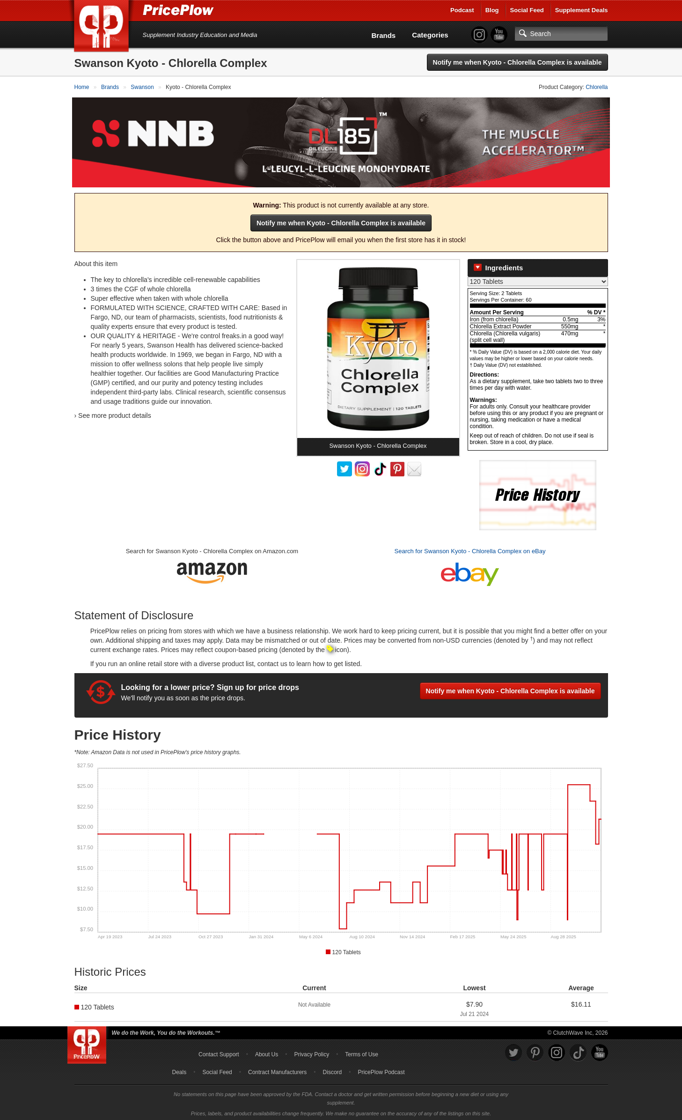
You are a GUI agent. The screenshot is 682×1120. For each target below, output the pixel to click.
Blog (492, 10)
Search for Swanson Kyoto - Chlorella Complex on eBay (470, 549)
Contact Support (218, 1052)
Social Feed (527, 10)
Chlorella (597, 87)
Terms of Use (361, 1052)
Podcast (462, 10)
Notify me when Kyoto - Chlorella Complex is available (517, 62)
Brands (384, 35)
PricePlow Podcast (381, 1070)
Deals (179, 1070)
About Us (266, 1052)
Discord (332, 1070)
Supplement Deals (581, 10)
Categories (430, 35)
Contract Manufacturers (277, 1070)
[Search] (561, 33)
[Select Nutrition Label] (538, 279)
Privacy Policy (311, 1052)
